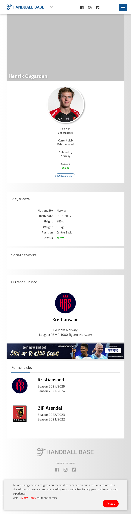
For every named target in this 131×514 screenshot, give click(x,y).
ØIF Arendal (50, 407)
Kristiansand (65, 319)
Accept (111, 503)
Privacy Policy (27, 497)
